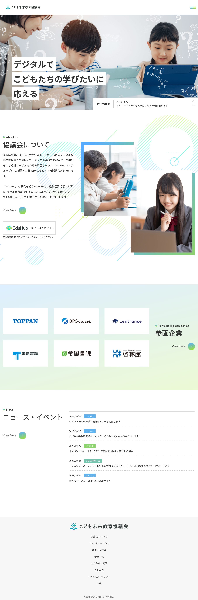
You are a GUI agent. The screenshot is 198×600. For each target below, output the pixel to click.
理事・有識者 (99, 550)
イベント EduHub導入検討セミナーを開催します (142, 103)
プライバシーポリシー (99, 576)
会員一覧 (99, 556)
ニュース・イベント (99, 543)
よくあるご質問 (99, 563)
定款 (99, 583)
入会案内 (99, 570)
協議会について (99, 536)
